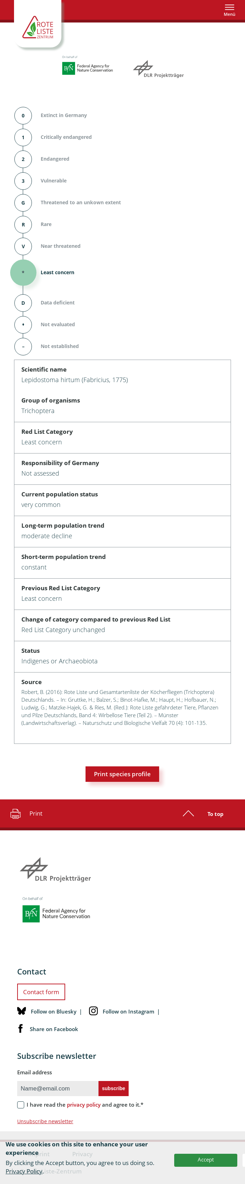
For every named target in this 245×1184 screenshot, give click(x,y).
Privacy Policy (24, 1171)
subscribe (113, 1088)
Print (25, 813)
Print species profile (122, 774)
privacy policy (84, 1104)
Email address (34, 1072)
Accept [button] (206, 1159)
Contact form (41, 992)
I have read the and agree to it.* (85, 1104)
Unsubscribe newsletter (45, 1121)
